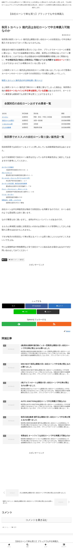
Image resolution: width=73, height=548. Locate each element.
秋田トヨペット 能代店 (16, 259)
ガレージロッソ (7, 172)
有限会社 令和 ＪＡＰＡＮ (11, 200)
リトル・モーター (8, 194)
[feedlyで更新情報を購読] (19, 324)
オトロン (5, 117)
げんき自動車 (6, 127)
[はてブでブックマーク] (59, 306)
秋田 (4, 259)
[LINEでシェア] (25, 311)
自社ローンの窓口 (8, 120)
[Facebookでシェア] (36, 306)
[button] (48, 311)
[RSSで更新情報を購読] (54, 324)
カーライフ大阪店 (8, 167)
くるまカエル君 (7, 124)
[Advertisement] (36, 281)
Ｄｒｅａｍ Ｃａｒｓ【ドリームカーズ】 (16, 178)
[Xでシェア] (13, 306)
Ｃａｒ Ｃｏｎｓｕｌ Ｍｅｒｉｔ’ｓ (14, 189)
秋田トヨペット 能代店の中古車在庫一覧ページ (22, 80)
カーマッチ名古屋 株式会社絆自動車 (14, 183)
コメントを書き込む (36, 520)
